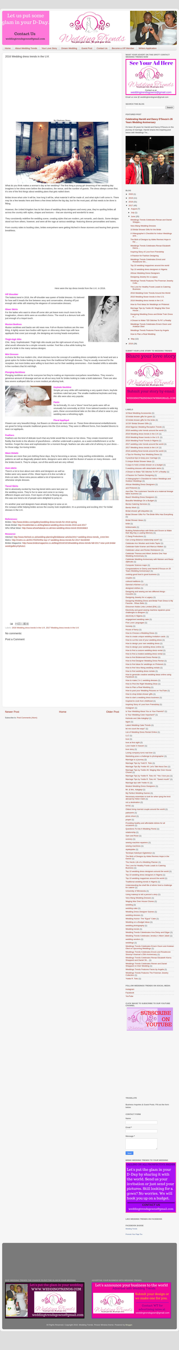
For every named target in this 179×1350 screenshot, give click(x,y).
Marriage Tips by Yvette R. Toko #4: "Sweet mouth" (148, 779)
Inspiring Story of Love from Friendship (147, 252)
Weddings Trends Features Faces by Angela (149, 330)
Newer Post (12, 711)
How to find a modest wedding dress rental (144, 654)
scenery (129, 839)
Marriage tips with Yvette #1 (138, 783)
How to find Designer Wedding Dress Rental (145, 661)
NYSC (128, 806)
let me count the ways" (135, 729)
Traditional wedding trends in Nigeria (141, 882)
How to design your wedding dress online (143, 647)
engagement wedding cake (137, 619)
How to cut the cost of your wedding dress (144, 640)
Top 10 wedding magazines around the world (149, 265)
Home (8, 48)
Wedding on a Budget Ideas (138, 922)
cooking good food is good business (141, 574)
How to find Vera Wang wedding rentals (143, 668)
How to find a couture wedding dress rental (144, 650)
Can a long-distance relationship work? (142, 540)
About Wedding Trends (26, 48)
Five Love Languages (135, 623)
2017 (131, 205)
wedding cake (132, 908)
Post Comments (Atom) (27, 718)
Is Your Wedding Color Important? (140, 715)
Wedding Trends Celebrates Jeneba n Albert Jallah (147, 936)
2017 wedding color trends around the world (145, 444)
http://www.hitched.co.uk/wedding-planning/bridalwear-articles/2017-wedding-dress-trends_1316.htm (61, 537)
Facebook (130, 993)
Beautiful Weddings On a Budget (140, 500)
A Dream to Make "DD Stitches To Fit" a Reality (150, 320)
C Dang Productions (134, 536)
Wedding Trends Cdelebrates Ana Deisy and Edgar (148, 932)
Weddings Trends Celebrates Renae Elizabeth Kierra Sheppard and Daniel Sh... (148, 959)
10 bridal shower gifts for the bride (140, 420)
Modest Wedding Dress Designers (140, 786)
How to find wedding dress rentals (140, 671)
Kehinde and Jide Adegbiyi (137, 718)
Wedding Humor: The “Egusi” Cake (141, 919)
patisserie (130, 813)
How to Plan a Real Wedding (142, 334)
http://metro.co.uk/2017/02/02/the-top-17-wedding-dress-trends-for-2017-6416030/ (51, 540)
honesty (129, 626)
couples (129, 578)
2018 (131, 202)
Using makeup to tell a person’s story (141, 894)
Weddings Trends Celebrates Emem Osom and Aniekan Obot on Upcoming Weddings (150, 947)
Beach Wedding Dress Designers (140, 497)
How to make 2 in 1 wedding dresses (141, 680)
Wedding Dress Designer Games (140, 912)
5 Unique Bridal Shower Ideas (138, 461)
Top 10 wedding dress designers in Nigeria (148, 269)
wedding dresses (133, 915)
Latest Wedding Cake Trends (138, 725)
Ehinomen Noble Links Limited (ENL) (141, 607)
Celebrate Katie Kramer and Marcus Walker (144, 546)
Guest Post (86, 48)
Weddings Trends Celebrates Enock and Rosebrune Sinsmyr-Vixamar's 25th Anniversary (148, 953)
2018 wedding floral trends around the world (145, 451)
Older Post (112, 711)
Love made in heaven (135, 746)
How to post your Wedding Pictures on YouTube (146, 690)
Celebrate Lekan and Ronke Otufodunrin (143, 550)
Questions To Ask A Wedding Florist (141, 829)
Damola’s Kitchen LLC (135, 585)
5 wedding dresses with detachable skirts (143, 468)
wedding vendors (133, 939)
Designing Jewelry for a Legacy (144, 277)
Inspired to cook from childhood (139, 701)
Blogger (128, 1325)
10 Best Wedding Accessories (138, 413)
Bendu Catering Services (136, 504)
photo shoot (131, 816)
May (133, 339)
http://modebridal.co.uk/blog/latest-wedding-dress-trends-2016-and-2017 (52, 525)
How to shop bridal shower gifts (139, 694)
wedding (129, 905)
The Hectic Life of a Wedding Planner (142, 862)
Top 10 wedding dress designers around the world (147, 871)
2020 (131, 194)
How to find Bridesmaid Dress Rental (141, 657)
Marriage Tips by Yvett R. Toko (139, 763)
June (133, 216)
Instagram (130, 708)
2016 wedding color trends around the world (145, 430)
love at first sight (133, 742)
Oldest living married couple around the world (145, 809)
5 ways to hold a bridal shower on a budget (144, 465)
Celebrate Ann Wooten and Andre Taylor (143, 543)
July (133, 212)
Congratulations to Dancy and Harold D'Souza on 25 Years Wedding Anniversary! (148, 570)
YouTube (129, 996)
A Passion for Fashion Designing (144, 256)
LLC (127, 735)
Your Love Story (49, 48)
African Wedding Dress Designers (145, 273)
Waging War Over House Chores (140, 901)
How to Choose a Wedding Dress (140, 633)
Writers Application (148, 48)
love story (130, 749)
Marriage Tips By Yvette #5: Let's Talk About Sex (146, 766)
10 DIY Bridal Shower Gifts (137, 423)
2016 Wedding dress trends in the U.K (28, 628)
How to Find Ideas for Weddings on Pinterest (149, 304)
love (127, 739)
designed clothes (133, 588)
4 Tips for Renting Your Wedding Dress (142, 454)
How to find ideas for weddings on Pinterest (144, 664)
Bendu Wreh (131, 507)
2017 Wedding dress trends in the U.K (62, 628)
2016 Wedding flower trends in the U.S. (147, 297)
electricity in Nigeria (134, 616)
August (134, 209)
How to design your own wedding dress (143, 643)
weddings (130, 943)
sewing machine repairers (137, 842)
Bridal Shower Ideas (134, 520)
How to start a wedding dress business (142, 697)
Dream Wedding (69, 48)
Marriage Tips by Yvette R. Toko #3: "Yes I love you (148, 776)
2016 (131, 344)
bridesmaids (131, 527)
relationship (131, 832)
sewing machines (133, 846)
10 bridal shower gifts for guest (139, 416)
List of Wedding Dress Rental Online (141, 732)
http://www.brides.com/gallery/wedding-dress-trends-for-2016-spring (44, 522)
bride (128, 524)
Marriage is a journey (135, 760)
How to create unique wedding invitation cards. (146, 636)
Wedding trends (132, 929)
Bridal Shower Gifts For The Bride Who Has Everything (149, 514)
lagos (128, 722)
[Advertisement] (27, 91)
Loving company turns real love (139, 753)
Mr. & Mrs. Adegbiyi (134, 790)
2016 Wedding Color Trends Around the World (150, 293)
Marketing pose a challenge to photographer (145, 756)
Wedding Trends (131, 1229)
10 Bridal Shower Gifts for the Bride (145, 229)
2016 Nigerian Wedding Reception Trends (144, 427)
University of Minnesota (136, 891)
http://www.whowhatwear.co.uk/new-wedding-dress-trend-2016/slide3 (55, 528)
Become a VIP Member (123, 48)
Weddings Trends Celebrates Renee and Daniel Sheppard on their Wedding (146, 965)
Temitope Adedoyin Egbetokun (139, 853)
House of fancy (132, 630)
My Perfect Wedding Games (138, 793)
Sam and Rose (132, 836)
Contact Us (102, 48)
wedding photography (135, 925)
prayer (128, 820)
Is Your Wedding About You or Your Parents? (145, 711)
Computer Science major (136, 565)
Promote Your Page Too (134, 1234)
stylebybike (130, 849)
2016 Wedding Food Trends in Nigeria (142, 441)
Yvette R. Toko (132, 979)
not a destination (133, 802)
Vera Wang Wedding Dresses (143, 226)
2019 (131, 198)
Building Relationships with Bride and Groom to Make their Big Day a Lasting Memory (149, 531)
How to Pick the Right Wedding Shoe (141, 684)
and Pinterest (131, 488)
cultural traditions (133, 581)
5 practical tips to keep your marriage (141, 458)
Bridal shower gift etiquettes (138, 511)
